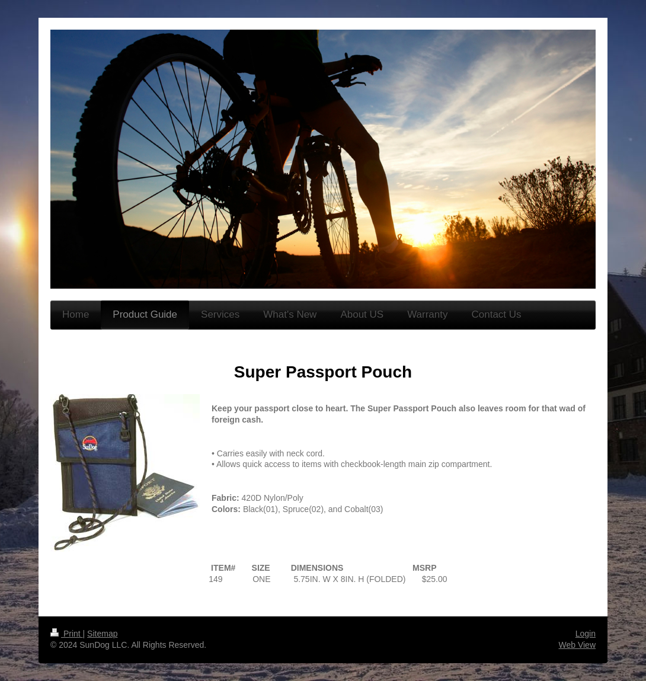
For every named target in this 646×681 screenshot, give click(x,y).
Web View (577, 645)
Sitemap (102, 633)
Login (585, 633)
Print (66, 633)
